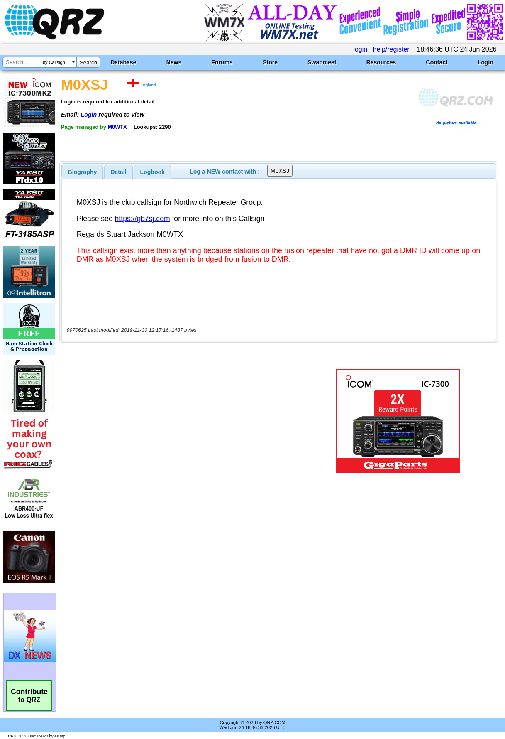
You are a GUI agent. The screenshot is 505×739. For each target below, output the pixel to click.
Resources (381, 62)
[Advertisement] (185, 421)
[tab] (82, 172)
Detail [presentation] (118, 172)
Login (485, 62)
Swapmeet (321, 62)
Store (270, 62)
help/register (391, 49)
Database (123, 62)
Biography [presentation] (82, 172)
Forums (222, 62)
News (174, 62)
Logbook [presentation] (152, 172)
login (360, 49)
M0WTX (117, 127)
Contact (437, 62)
